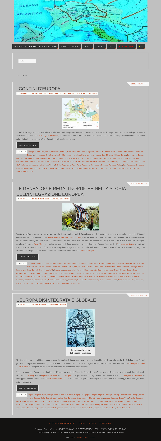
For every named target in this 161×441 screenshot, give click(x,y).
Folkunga (133, 267)
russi (134, 404)
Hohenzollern (39, 401)
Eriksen (95, 267)
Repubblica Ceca (88, 165)
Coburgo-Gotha (39, 398)
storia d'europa (34, 168)
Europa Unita (132, 155)
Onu (120, 161)
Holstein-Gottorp (126, 270)
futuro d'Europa (33, 158)
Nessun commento (139, 84)
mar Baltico (51, 161)
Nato (79, 161)
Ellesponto (109, 155)
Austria (37, 152)
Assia (56, 395)
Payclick (92, 423)
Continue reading (28, 145)
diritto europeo (39, 155)
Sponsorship (105, 423)
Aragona (38, 395)
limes (38, 161)
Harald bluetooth (90, 270)
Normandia (140, 273)
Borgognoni (86, 395)
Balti (42, 152)
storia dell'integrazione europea (52, 168)
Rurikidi (119, 165)
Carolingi (128, 263)
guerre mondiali (58, 158)
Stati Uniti (24, 168)
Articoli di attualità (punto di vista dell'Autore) (73, 93)
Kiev (26, 161)
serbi (18, 408)
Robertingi (103, 276)
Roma (116, 276)
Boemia (90, 263)
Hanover (30, 401)
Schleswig (37, 280)
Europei (140, 155)
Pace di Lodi (40, 404)
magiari (86, 401)
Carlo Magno (39, 244)
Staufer (43, 408)
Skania (56, 280)
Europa (123, 155)
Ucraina (91, 168)
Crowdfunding (67, 423)
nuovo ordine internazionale (115, 401)
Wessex (57, 283)
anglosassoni (40, 263)
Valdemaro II (44, 283)
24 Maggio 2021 (39, 305)
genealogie (27, 270)
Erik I (84, 267)
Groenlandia (58, 270)
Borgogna (78, 395)
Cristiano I (41, 267)
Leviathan (79, 401)
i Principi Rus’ (68, 375)
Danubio (30, 155)
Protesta (68, 276)
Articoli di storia (60, 199)
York (79, 283)
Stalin (18, 168)
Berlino (47, 152)
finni (25, 158)
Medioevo (117, 273)
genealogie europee (86, 251)
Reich (74, 165)
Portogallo (60, 276)
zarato (31, 171)
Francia (19, 270)
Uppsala (26, 283)
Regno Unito (66, 165)
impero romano (122, 158)
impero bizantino (71, 158)
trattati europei (82, 168)
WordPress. (90, 438)
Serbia (23, 408)
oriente (125, 161)
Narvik (132, 273)
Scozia (44, 280)
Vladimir (19, 171)
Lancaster (78, 273)
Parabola (80, 438)
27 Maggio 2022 (39, 93)
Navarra (93, 401)
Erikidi (89, 267)
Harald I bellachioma (105, 270)
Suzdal (67, 168)
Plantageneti (76, 404)
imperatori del (49, 375)
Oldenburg (114, 161)
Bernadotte (82, 263)
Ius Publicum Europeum (66, 401)
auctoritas (67, 263)
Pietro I (51, 165)
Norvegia (85, 161)
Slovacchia (140, 165)
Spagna (37, 408)
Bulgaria (63, 152)
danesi (48, 267)
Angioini (31, 395)
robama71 (24, 93)
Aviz (66, 395)
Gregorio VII (48, 270)
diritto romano (66, 155)
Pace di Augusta (29, 404)
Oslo (34, 276)
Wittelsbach (65, 283)
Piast (46, 165)
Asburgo (31, 152)
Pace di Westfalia (64, 404)
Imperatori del (125, 244)
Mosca (74, 161)
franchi (140, 267)
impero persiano (110, 158)
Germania (43, 158)
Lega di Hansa (88, 273)
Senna (50, 280)
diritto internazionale (53, 155)
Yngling (73, 283)
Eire (75, 267)
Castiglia (135, 395)
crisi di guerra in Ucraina (48, 136)
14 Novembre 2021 (40, 199)
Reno (79, 165)
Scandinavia (28, 280)
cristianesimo (32, 267)
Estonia (117, 155)
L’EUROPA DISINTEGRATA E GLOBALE (56, 300)
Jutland (71, 273)
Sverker (121, 280)
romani (97, 165)
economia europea (94, 155)
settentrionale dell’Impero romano (64, 237)
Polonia (58, 165)
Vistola (136, 168)
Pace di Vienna (134, 161)
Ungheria (115, 168)
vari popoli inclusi (55, 379)
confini (125, 152)
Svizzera (85, 408)
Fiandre (119, 267)
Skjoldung (63, 280)
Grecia (41, 270)
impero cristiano (97, 158)
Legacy (81, 423)
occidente (101, 161)
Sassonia (19, 280)
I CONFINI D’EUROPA (38, 88)
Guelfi (24, 401)
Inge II (51, 273)
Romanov (112, 165)
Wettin (25, 171)
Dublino (70, 267)
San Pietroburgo (129, 165)
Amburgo (31, 263)
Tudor (91, 408)
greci (50, 158)
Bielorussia (55, 152)
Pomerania (52, 276)
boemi (71, 395)
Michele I (67, 161)
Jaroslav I (64, 273)
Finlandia (19, 158)
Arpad (44, 395)
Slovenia (30, 408)
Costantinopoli (51, 398)
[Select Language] (27, 61)
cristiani (131, 152)
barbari (74, 263)
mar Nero (59, 161)
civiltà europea (116, 152)
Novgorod (93, 161)
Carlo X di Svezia (73, 152)
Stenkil (84, 280)
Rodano (111, 276)
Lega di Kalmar (100, 273)
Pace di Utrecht (51, 404)
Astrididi (60, 263)
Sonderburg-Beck (74, 280)
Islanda (57, 273)
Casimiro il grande (87, 152)
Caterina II (99, 152)
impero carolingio (84, 158)
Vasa (131, 168)
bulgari (94, 395)
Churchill (107, 152)
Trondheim (139, 280)
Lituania (43, 161)
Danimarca (139, 152)
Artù (47, 263)
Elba (103, 155)
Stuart (72, 408)
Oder (107, 161)
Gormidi (35, 270)
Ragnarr (75, 276)
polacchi (85, 404)
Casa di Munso (138, 263)
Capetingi (108, 395)
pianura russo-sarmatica (35, 165)
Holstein (117, 270)
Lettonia (32, 161)
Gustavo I (79, 270)
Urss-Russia (123, 168)
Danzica (64, 267)
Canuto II (96, 263)
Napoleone (125, 273)
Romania (104, 165)
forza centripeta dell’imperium (130, 375)
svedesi (114, 280)
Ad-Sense (53, 423)
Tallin (132, 280)
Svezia (73, 168)
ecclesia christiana (79, 155)
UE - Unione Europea (103, 168)
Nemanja (100, 401)
